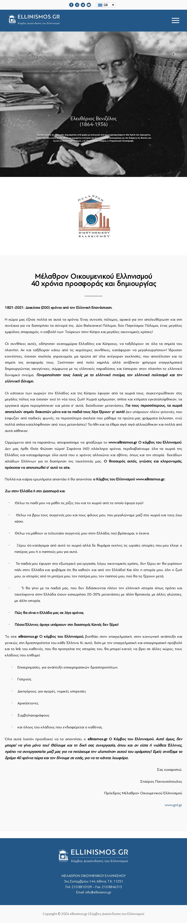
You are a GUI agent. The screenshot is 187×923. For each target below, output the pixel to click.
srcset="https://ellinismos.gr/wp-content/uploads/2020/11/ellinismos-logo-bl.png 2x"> (69, 20)
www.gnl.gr (173, 805)
